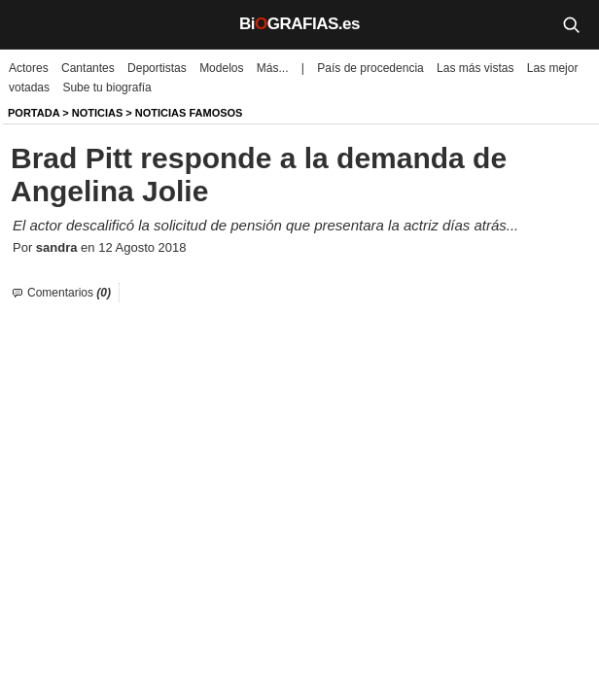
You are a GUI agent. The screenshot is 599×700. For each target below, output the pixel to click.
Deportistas (157, 68)
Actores (29, 68)
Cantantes (88, 68)
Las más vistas (475, 68)
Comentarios (69, 292)
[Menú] (29, 24)
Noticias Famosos (189, 113)
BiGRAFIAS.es (299, 24)
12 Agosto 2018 (142, 247)
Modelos (221, 68)
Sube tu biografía (106, 87)
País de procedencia (370, 68)
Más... (273, 68)
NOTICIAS (97, 113)
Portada (33, 113)
